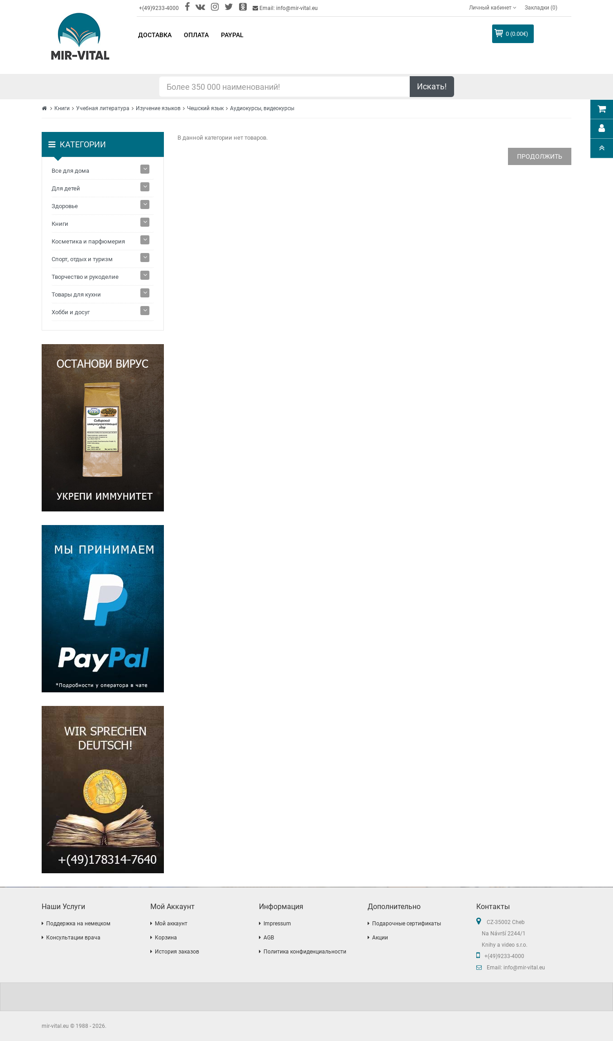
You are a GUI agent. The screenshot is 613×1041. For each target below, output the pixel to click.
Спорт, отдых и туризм (82, 259)
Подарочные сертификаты (406, 923)
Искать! (432, 86)
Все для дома (70, 170)
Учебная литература (102, 108)
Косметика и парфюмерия (88, 241)
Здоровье (65, 206)
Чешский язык (205, 108)
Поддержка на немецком (78, 923)
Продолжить (539, 156)
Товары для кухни (76, 294)
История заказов (177, 952)
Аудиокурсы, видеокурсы (262, 108)
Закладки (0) (541, 8)
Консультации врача (73, 937)
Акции (380, 937)
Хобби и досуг (71, 312)
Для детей (66, 188)
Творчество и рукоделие (85, 276)
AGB (268, 937)
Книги (62, 108)
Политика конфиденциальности (304, 952)
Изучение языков (158, 108)
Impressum (277, 923)
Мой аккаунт (171, 923)
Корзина (166, 937)
